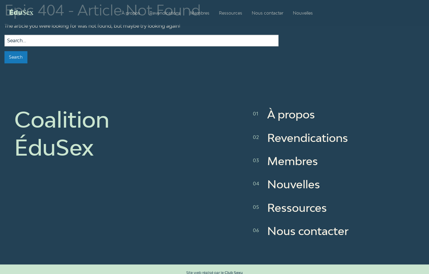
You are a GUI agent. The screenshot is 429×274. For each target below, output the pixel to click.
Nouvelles (303, 12)
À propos (131, 12)
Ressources (230, 12)
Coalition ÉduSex (21, 12)
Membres (199, 12)
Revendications (165, 12)
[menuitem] (131, 13)
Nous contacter (267, 12)
